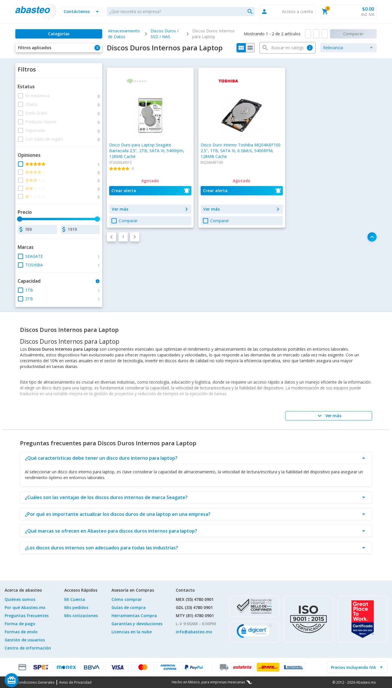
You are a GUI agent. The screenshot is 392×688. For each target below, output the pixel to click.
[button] (81, 11)
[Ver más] (328, 415)
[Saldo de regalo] (29, 680)
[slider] (19, 219)
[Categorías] (58, 33)
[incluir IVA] (354, 667)
